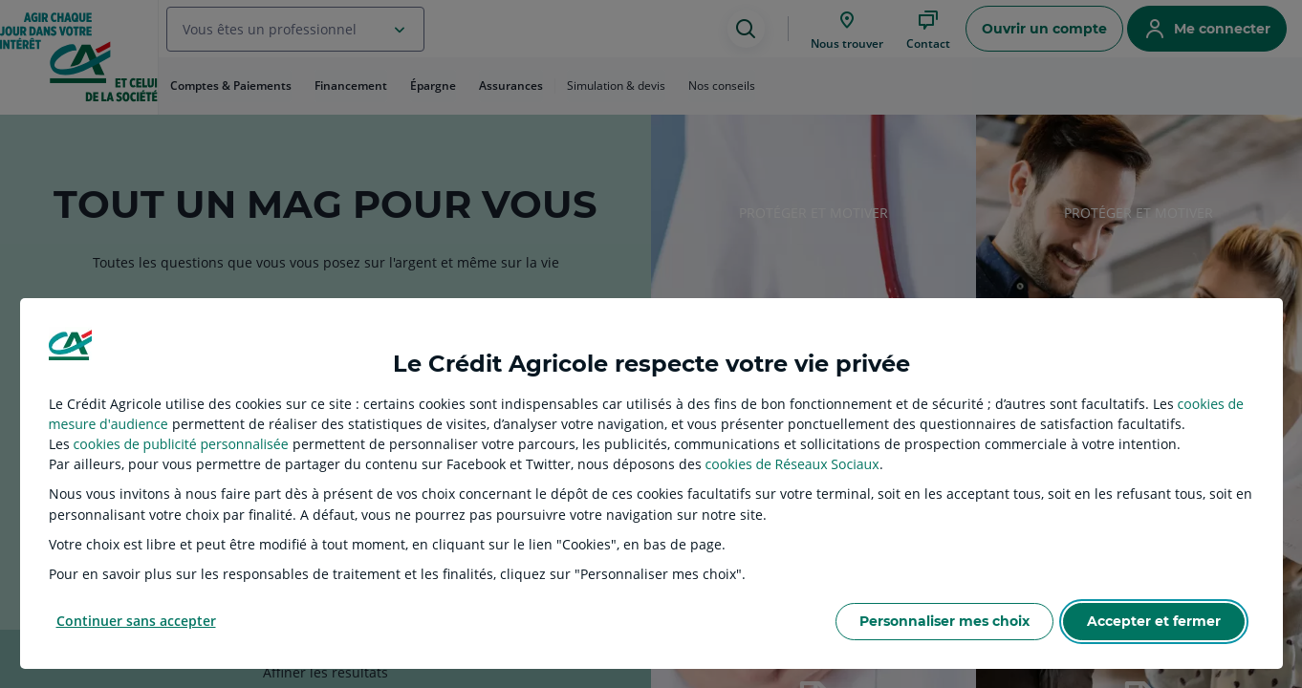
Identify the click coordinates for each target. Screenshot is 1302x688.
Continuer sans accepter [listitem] (136, 621)
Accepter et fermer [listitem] (1154, 621)
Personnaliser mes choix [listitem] (944, 621)
